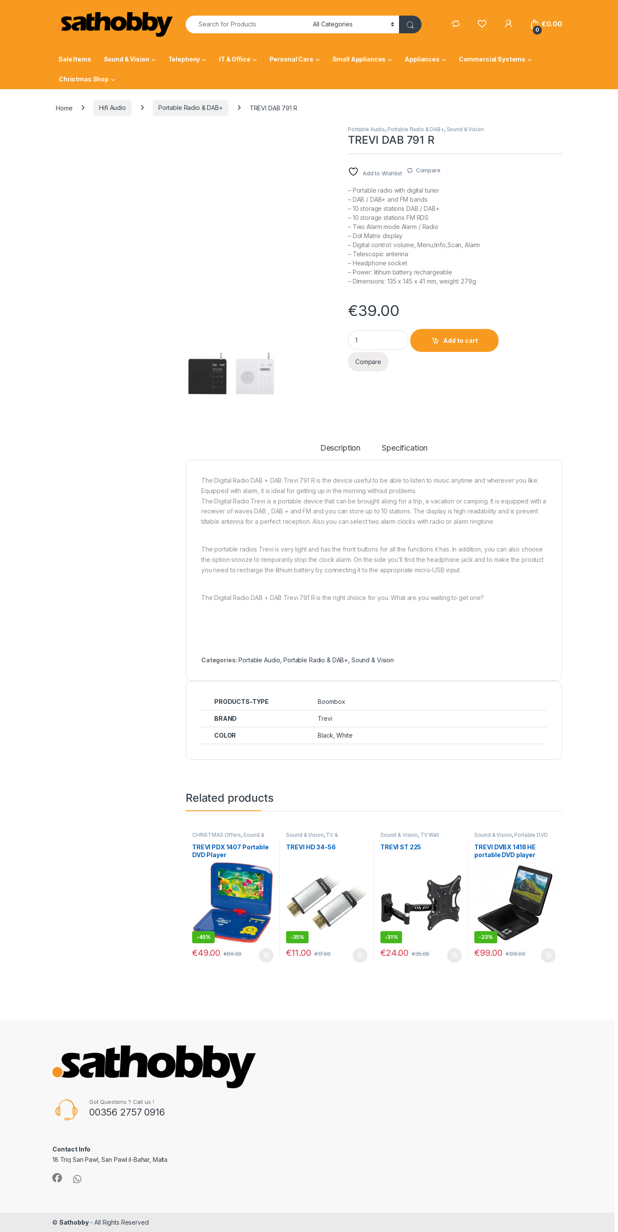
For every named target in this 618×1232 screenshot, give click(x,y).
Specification (405, 448)
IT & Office (234, 59)
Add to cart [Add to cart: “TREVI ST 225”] (454, 955)
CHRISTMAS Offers (216, 835)
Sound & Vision (126, 59)
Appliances (422, 59)
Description (340, 448)
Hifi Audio (112, 107)
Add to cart (460, 340)
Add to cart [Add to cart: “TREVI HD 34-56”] (360, 955)
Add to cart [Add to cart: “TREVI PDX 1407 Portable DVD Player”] (266, 955)
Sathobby (74, 1222)
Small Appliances (359, 59)
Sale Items (74, 59)
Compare (428, 170)
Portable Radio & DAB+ (190, 107)
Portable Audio (366, 129)
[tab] (340, 452)
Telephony (184, 59)
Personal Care (291, 59)
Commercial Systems (492, 59)
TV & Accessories (312, 838)
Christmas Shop (84, 79)
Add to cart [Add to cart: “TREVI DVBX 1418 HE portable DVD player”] (548, 955)
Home (64, 107)
